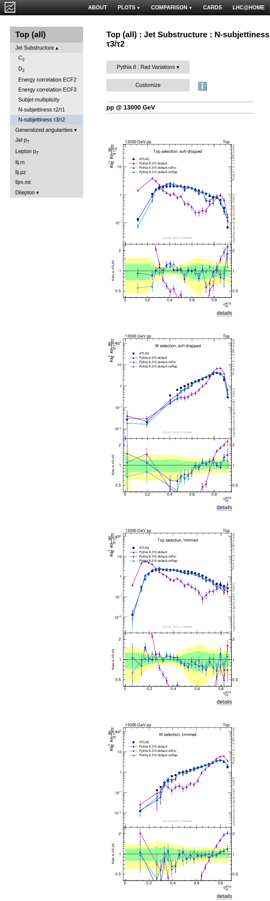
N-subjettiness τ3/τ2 (41, 119)
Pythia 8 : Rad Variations (146, 67)
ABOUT (97, 7)
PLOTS (129, 7)
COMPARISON (171, 7)
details (224, 313)
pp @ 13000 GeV (130, 107)
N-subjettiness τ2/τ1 (41, 110)
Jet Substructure (34, 48)
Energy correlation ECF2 (47, 80)
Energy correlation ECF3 (47, 90)
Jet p (22, 140)
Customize (148, 85)
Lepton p (27, 151)
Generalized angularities (44, 130)
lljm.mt (23, 182)
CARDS (212, 7)
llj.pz (20, 172)
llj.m (20, 162)
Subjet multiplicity (39, 100)
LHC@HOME (249, 7)
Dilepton (25, 192)
